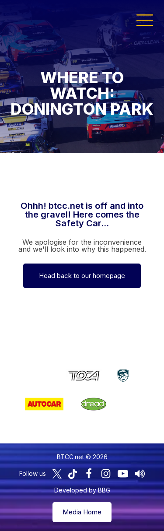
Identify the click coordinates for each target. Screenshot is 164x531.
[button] (144, 19)
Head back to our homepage (82, 275)
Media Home (82, 512)
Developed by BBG (82, 490)
